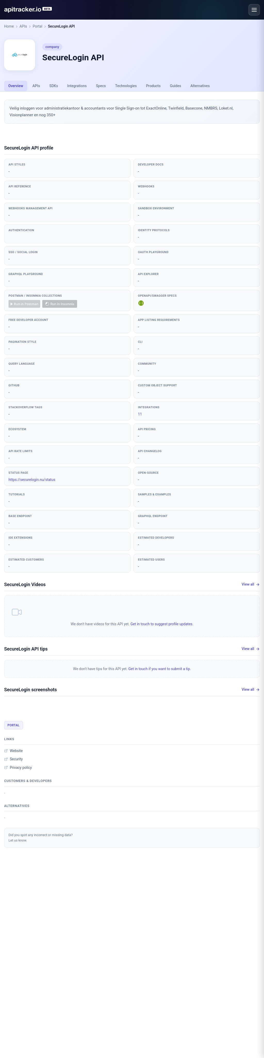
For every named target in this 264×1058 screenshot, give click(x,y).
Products (153, 86)
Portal (37, 26)
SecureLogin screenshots (30, 689)
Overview (15, 86)
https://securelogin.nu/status (32, 480)
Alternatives (200, 86)
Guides (175, 86)
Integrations (77, 86)
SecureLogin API (61, 26)
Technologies (126, 86)
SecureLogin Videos (25, 584)
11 (140, 414)
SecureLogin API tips (26, 649)
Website (13, 751)
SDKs (53, 86)
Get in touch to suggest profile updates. (161, 624)
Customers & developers (28, 781)
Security (13, 759)
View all (251, 584)
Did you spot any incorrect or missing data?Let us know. (41, 837)
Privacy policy (18, 767)
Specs (101, 86)
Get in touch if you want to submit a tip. (159, 669)
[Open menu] (254, 9)
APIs (23, 26)
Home (9, 26)
